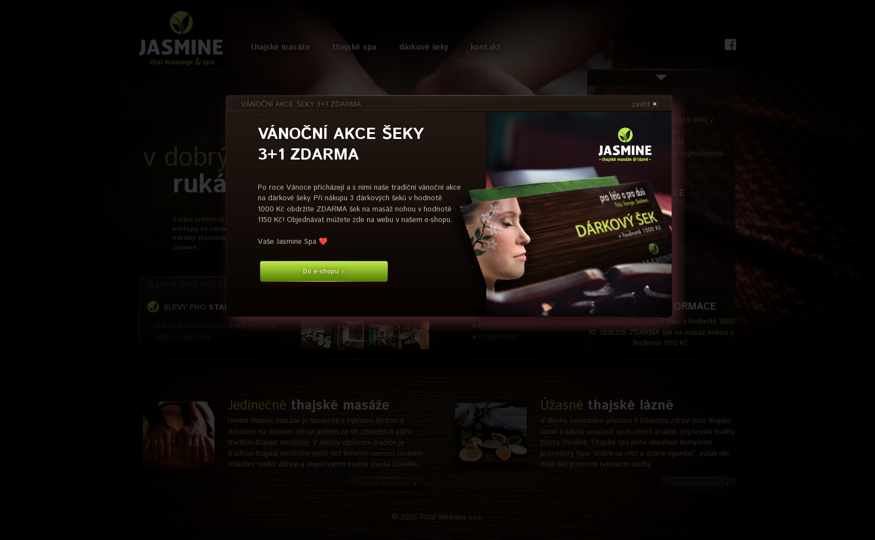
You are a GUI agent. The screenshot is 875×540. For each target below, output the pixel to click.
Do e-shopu (323, 271)
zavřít (644, 104)
